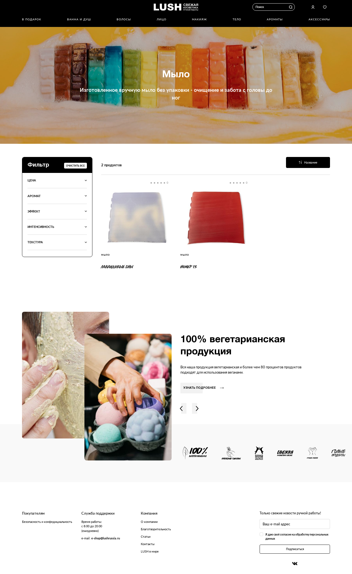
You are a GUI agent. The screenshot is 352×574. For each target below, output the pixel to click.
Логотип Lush (176, 6)
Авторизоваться (313, 7)
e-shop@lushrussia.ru (105, 538)
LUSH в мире (150, 551)
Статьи (145, 536)
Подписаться (295, 549)
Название (308, 162)
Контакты (148, 544)
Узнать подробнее (203, 388)
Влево (181, 408)
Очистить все (75, 165)
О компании (149, 521)
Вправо (197, 408)
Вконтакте (294, 563)
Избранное (324, 7)
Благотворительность (156, 529)
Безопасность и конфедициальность (47, 521)
